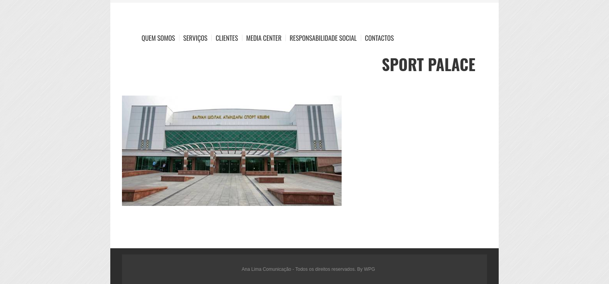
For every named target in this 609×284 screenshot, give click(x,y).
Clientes (227, 38)
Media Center (264, 38)
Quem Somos (158, 38)
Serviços (195, 38)
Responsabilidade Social (323, 38)
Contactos (379, 38)
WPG (369, 269)
